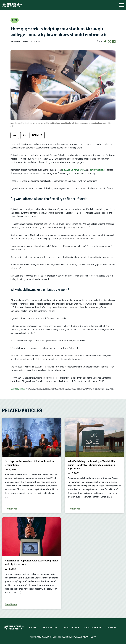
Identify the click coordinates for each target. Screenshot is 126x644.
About (32, 628)
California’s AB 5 (78, 170)
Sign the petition (17, 389)
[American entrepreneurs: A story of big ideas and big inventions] (31, 563)
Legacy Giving (71, 628)
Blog (14, 20)
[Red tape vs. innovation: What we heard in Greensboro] (31, 465)
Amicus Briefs (92, 628)
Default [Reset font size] (37, 135)
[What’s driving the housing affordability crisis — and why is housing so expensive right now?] (94, 465)
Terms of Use (49, 628)
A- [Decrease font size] (24, 135)
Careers (112, 628)
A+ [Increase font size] (14, 135)
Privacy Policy (89, 637)
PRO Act (66, 170)
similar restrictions (98, 170)
